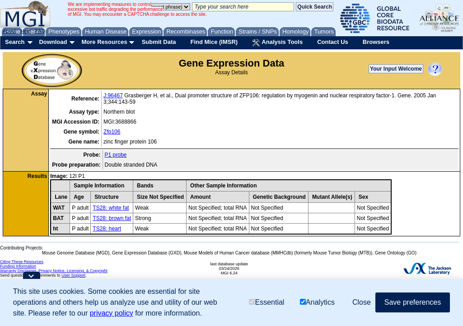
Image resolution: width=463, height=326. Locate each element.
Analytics (317, 302)
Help (25, 31)
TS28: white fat (111, 208)
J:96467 (113, 95)
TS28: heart (107, 228)
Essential (266, 302)
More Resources (104, 41)
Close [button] (361, 302)
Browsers (376, 41)
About (9, 31)
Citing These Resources (21, 261)
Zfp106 (111, 132)
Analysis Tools (277, 42)
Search (14, 41)
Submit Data (159, 41)
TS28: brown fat (112, 218)
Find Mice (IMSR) (214, 41)
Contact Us (332, 41)
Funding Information (18, 266)
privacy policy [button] (111, 313)
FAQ (40, 31)
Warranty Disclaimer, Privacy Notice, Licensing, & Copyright (54, 270)
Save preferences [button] (412, 302)
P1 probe (116, 155)
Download (53, 41)
